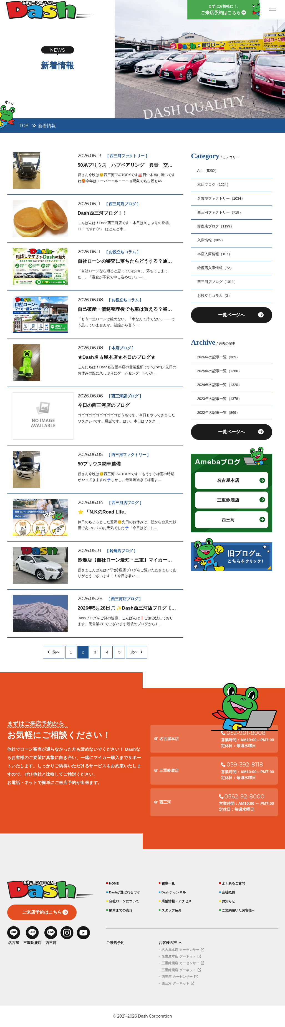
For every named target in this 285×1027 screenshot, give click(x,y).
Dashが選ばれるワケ (124, 892)
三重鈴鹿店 (228, 501)
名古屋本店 (228, 481)
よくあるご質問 (233, 883)
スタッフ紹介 (171, 910)
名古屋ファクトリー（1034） (221, 199)
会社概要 (228, 892)
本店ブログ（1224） (213, 185)
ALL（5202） (208, 171)
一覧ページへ (231, 315)
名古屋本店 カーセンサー (183, 950)
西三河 (228, 520)
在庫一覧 (168, 883)
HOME (114, 883)
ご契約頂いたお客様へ (238, 910)
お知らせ (228, 901)
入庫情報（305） (211, 240)
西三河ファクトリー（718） (220, 212)
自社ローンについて (124, 901)
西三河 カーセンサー (179, 977)
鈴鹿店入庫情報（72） (215, 268)
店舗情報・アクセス (176, 901)
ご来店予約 (115, 943)
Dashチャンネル (174, 892)
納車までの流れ (120, 910)
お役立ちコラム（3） (214, 296)
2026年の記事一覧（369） (218, 357)
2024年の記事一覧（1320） (219, 385)
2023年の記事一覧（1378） (219, 399)
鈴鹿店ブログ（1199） (215, 226)
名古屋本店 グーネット (181, 956)
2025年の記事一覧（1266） (219, 371)
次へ (136, 652)
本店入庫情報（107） (214, 254)
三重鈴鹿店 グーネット (181, 970)
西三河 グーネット (178, 983)
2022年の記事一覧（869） (218, 413)
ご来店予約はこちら (42, 912)
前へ (53, 652)
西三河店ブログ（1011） (217, 282)
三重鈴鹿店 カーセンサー (183, 963)
